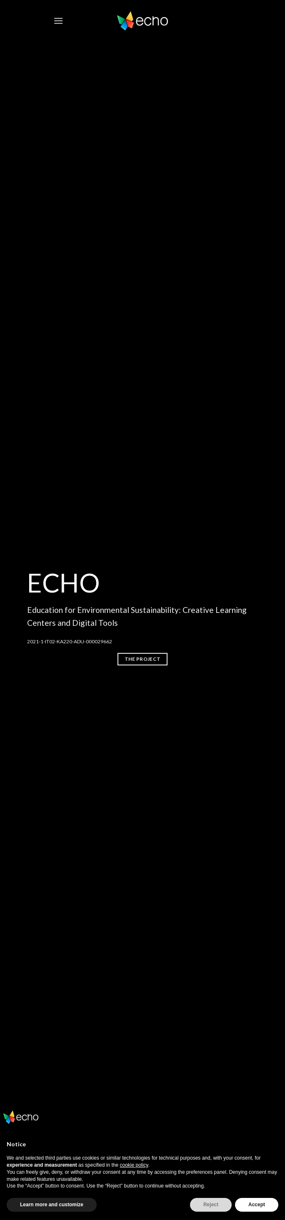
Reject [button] (210, 1205)
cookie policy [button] (134, 1165)
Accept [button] (256, 1205)
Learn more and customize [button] (51, 1205)
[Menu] (58, 20)
